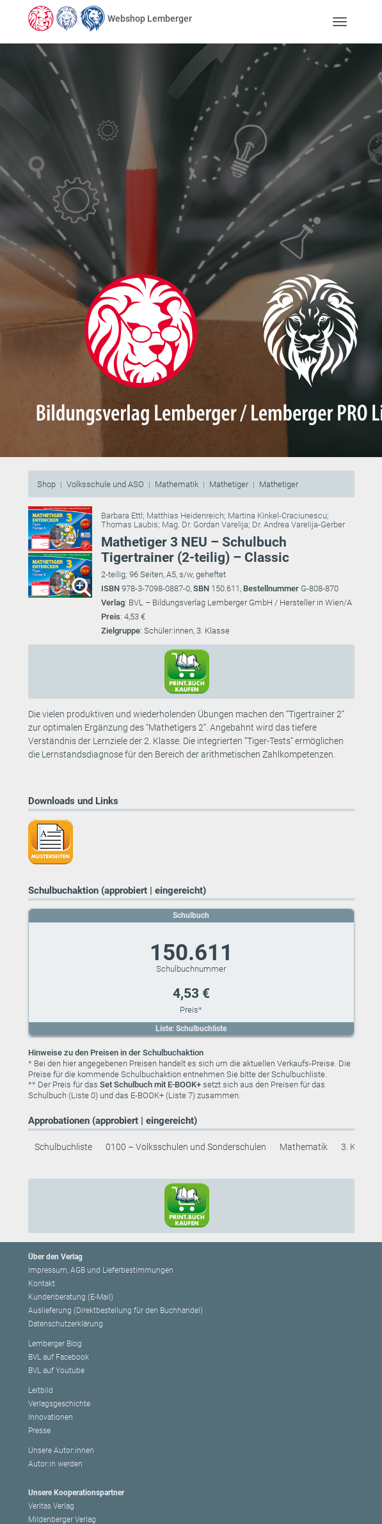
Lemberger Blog (55, 1343)
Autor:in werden (55, 1463)
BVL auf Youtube (56, 1370)
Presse (39, 1430)
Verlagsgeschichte (59, 1403)
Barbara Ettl (122, 515)
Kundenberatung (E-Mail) (70, 1297)
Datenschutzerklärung (65, 1323)
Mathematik (176, 484)
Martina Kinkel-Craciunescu (277, 515)
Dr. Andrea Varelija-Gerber (298, 524)
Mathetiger (228, 484)
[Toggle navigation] (340, 21)
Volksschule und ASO (105, 484)
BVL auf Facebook (58, 1357)
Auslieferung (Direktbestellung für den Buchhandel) (115, 1310)
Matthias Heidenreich (185, 515)
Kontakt (41, 1283)
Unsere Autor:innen (61, 1450)
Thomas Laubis (129, 524)
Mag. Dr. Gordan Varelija (205, 524)
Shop (46, 484)
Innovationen (50, 1417)
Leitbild (40, 1390)
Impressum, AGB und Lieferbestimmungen (100, 1270)
